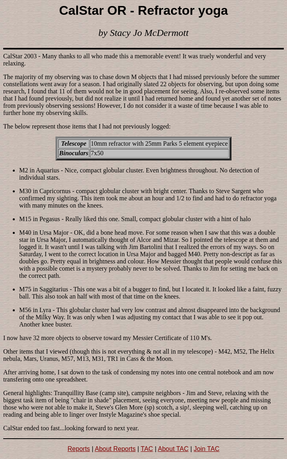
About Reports (115, 448)
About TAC (173, 448)
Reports (78, 448)
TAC (147, 448)
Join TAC (206, 448)
